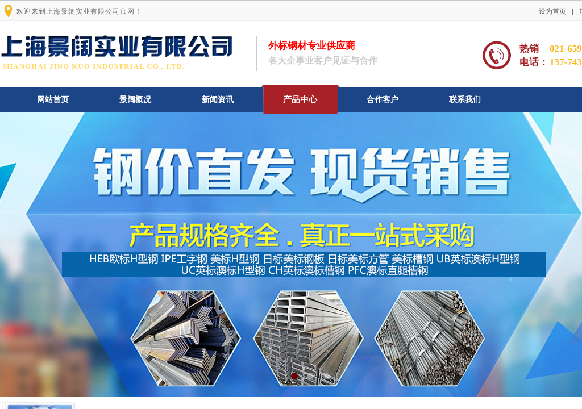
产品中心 (300, 99)
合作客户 (382, 99)
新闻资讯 (218, 99)
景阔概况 (135, 99)
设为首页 (552, 11)
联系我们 (465, 99)
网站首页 (53, 99)
